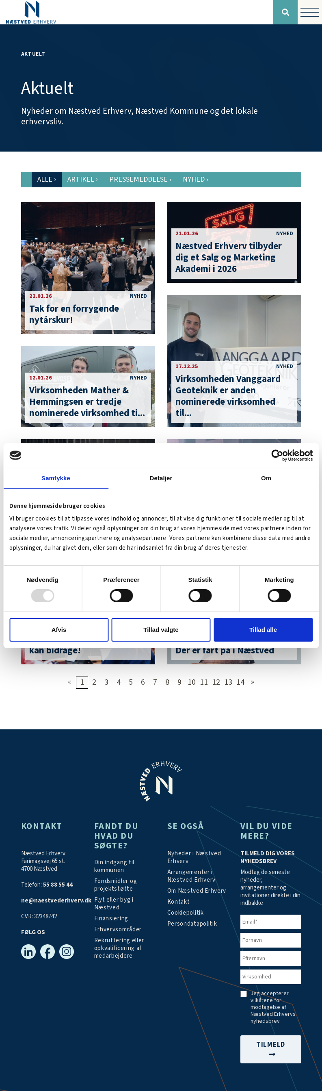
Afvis (59, 629)
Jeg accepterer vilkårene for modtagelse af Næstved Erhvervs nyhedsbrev (273, 1007)
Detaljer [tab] (161, 477)
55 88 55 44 (58, 885)
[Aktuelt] (197, 857)
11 (204, 682)
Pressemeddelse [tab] (140, 179)
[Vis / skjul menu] (310, 12)
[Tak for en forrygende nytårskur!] (88, 268)
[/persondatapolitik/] (192, 924)
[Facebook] (47, 951)
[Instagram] (66, 951)
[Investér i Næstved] (124, 903)
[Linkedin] (28, 951)
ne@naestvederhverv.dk (56, 900)
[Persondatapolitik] (185, 913)
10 (192, 682)
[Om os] (197, 891)
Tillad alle (263, 629)
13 (228, 682)
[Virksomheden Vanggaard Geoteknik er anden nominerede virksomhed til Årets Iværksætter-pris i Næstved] (234, 361)
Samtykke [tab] (55, 477)
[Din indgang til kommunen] (124, 866)
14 (240, 682)
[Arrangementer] (197, 876)
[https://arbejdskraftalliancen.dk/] (124, 948)
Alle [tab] (46, 179)
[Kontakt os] (178, 902)
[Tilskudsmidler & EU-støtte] (124, 885)
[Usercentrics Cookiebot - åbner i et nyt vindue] (277, 455)
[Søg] (285, 12)
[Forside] (136, 12)
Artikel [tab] (82, 179)
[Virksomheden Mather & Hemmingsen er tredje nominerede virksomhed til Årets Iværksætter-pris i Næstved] (88, 386)
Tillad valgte (160, 629)
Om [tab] (266, 477)
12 (216, 682)
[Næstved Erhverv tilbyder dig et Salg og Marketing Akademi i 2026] (234, 242)
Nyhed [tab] (195, 179)
